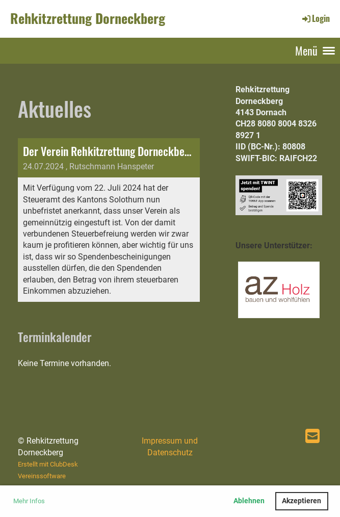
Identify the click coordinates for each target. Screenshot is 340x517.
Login (315, 18)
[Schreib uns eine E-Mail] (312, 436)
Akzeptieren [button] (301, 501)
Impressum (162, 441)
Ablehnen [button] (249, 501)
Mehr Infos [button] (29, 501)
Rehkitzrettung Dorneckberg (87, 18)
